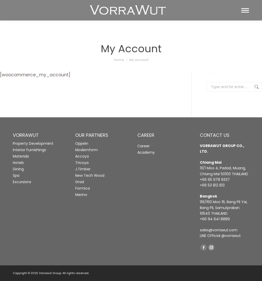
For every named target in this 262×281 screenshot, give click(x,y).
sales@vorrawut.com (218, 230)
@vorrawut (231, 235)
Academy (146, 152)
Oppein (81, 143)
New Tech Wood (89, 175)
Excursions (22, 181)
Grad (79, 181)
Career (143, 146)
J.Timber (83, 169)
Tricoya (82, 162)
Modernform (86, 149)
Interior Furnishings (29, 149)
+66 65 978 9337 (215, 179)
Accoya (82, 156)
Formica (82, 188)
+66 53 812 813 (212, 185)
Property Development (33, 143)
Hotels (18, 162)
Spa (16, 175)
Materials (21, 156)
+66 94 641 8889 (215, 219)
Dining (18, 169)
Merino (81, 194)
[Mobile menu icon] (245, 10)
